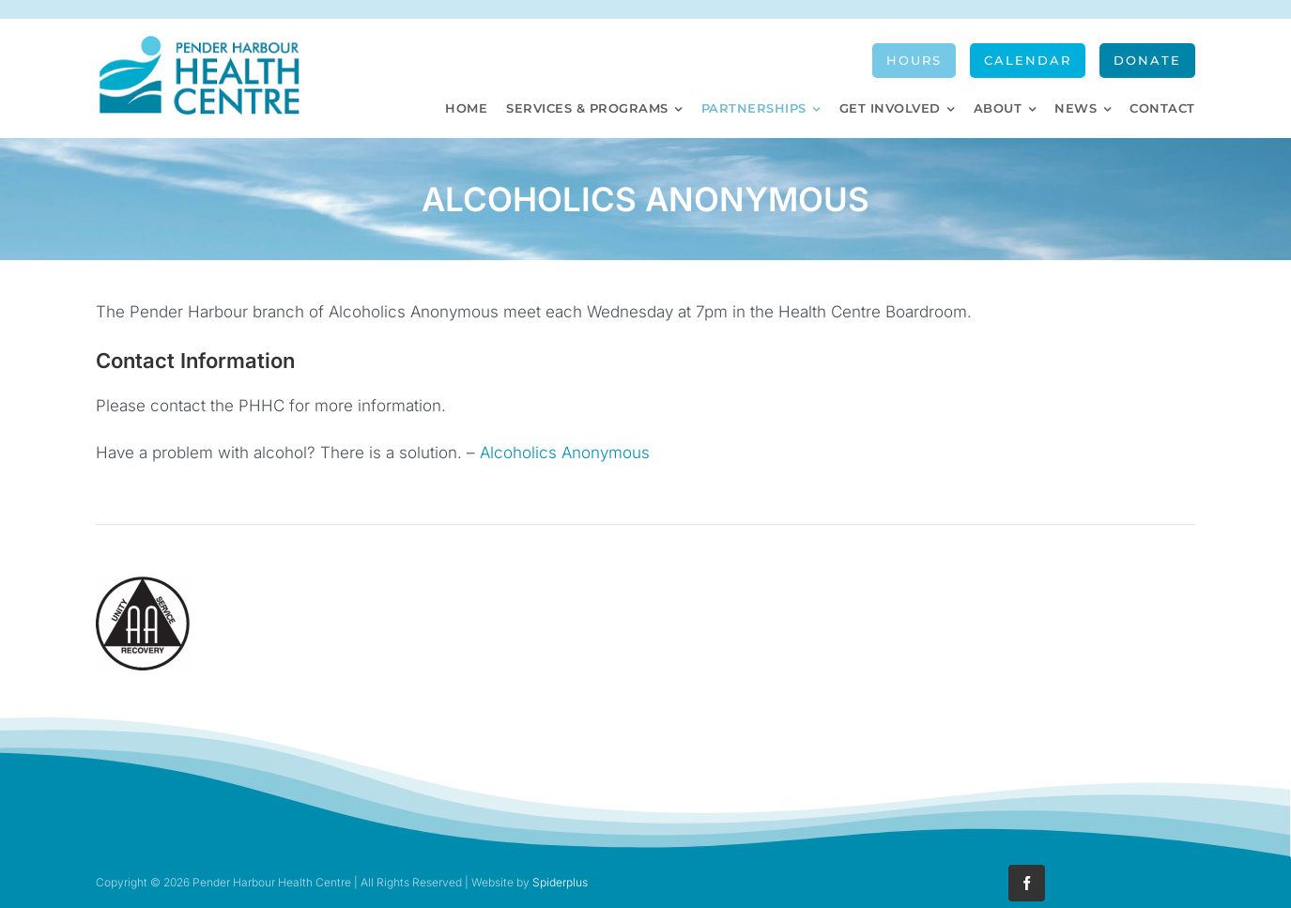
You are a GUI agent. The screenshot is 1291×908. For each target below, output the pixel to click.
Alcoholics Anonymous (565, 452)
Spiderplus (560, 882)
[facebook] (1026, 883)
